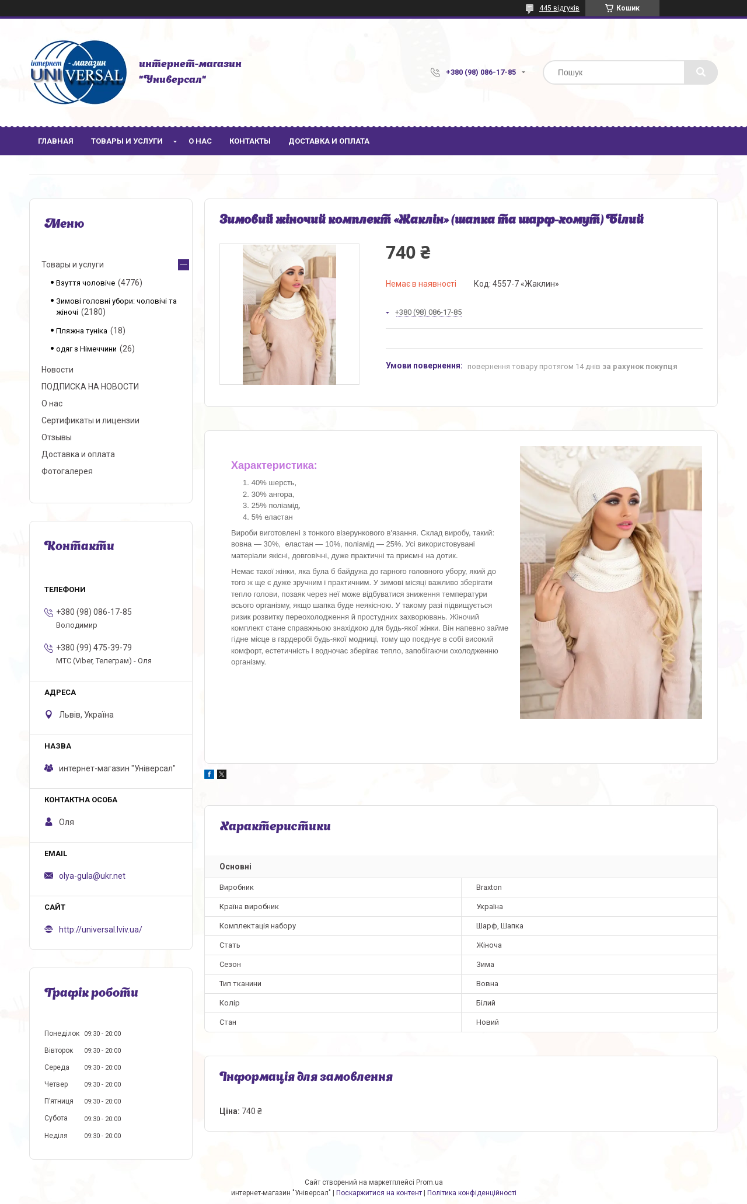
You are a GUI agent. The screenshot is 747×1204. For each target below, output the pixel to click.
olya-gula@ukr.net (92, 876)
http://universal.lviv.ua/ (100, 929)
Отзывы (56, 437)
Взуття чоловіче (85, 283)
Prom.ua (429, 1182)
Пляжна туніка (81, 330)
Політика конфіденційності (471, 1193)
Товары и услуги (127, 141)
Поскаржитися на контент (379, 1193)
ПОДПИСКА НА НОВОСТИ (90, 386)
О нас (200, 141)
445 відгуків (559, 8)
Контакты (250, 141)
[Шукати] (701, 72)
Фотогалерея (67, 471)
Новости (57, 369)
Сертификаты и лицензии (90, 420)
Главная (56, 141)
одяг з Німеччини (86, 349)
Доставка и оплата (328, 141)
